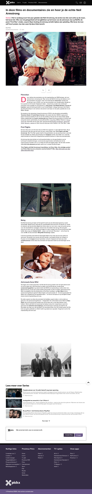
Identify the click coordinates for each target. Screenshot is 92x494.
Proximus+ (73, 457)
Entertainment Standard (61, 460)
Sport (23, 466)
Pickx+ (56, 462)
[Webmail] (81, 3)
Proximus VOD (26, 460)
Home (23, 453)
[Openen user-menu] (85, 3)
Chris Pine (53, 120)
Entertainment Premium (61, 455)
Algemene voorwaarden (13, 464)
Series (8, 18)
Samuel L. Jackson (30, 123)
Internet (41, 455)
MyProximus (74, 455)
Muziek (24, 470)
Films (23, 462)
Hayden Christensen (57, 121)
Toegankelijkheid (11, 460)
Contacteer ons (10, 453)
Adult (56, 466)
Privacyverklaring (11, 462)
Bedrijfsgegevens (11, 466)
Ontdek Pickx (69, 435)
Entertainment (26, 464)
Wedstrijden (25, 475)
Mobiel (40, 457)
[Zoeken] (77, 3)
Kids (23, 468)
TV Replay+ (58, 464)
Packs (40, 453)
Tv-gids (24, 457)
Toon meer (46, 421)
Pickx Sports (58, 457)
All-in (56, 453)
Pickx (72, 453)
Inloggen (78, 435)
